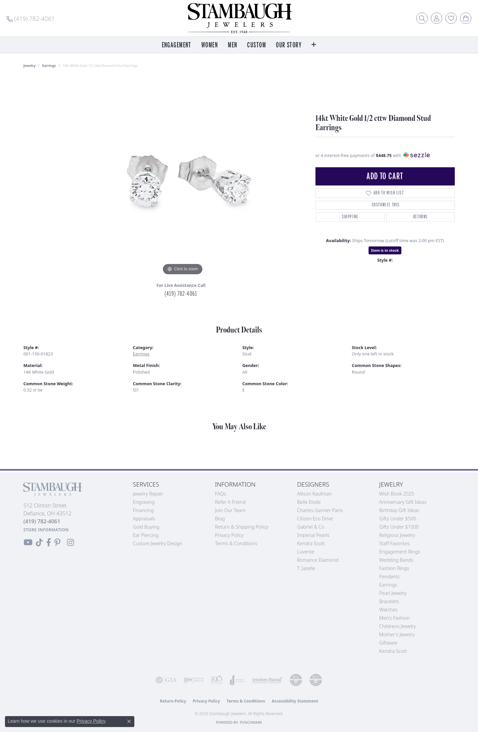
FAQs (220, 494)
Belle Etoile (309, 502)
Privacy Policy (229, 535)
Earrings (49, 65)
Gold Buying (146, 527)
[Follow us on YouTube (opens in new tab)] (28, 543)
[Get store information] (46, 530)
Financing (143, 510)
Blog (220, 518)
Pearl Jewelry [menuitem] (392, 593)
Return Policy (173, 701)
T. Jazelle (306, 568)
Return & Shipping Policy (241, 527)
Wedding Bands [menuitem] (396, 560)
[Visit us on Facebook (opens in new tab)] (48, 543)
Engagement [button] (176, 45)
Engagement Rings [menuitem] (399, 552)
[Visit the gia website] (166, 680)
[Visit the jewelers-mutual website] (267, 680)
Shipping (350, 217)
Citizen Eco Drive (315, 518)
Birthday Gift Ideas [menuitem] (399, 510)
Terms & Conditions (236, 543)
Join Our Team (230, 510)
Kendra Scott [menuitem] (393, 651)
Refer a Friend (230, 502)
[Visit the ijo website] (193, 680)
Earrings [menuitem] (388, 585)
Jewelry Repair (148, 494)
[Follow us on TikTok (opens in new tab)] (39, 543)
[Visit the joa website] (237, 680)
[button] (422, 18)
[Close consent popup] (129, 721)
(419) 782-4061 (181, 293)
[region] (182, 177)
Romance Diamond (318, 560)
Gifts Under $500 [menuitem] (397, 518)
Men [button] (232, 45)
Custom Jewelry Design (157, 543)
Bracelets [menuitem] (389, 601)
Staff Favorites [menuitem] (394, 543)
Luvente (305, 552)
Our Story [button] (289, 45)
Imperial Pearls (313, 535)
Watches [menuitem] (388, 609)
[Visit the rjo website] (216, 680)
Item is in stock (385, 250)
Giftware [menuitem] (388, 643)
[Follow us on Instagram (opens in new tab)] (70, 543)
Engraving (144, 502)
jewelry (30, 65)
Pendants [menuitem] (389, 576)
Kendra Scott (311, 543)
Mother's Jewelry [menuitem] (397, 634)
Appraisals (144, 518)
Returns (420, 217)
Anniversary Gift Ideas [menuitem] (403, 502)
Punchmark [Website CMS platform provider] (251, 722)
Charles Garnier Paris (320, 510)
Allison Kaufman (314, 494)
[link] (31, 18)
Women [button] (209, 45)
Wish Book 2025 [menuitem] (396, 494)
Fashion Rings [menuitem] (394, 568)
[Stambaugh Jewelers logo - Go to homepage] (239, 18)
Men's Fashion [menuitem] (394, 618)
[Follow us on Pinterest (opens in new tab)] (57, 543)
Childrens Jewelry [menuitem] (397, 626)
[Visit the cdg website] (296, 680)
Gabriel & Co (310, 527)
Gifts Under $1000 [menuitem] (399, 527)
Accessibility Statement (295, 701)
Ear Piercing (146, 535)
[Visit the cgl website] (315, 680)
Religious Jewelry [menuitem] (397, 535)
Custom (256, 45)
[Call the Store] (42, 521)
